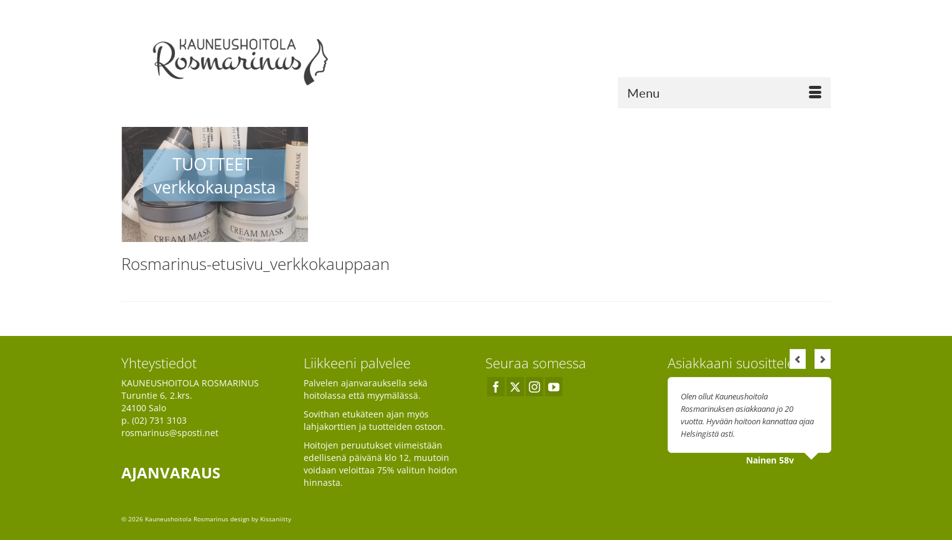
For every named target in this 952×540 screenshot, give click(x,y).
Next (822, 359)
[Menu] (724, 92)
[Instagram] (534, 386)
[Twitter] (515, 386)
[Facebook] (496, 386)
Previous (798, 359)
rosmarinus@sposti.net (169, 433)
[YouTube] (553, 386)
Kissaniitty (275, 518)
